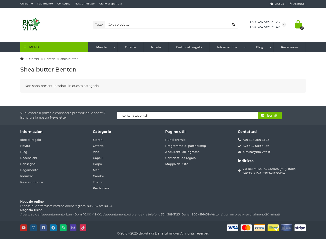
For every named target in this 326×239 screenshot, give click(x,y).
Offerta (130, 47)
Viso (96, 152)
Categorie (102, 132)
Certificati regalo (189, 47)
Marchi (101, 47)
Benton (49, 59)
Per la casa (101, 188)
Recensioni (289, 47)
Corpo (97, 164)
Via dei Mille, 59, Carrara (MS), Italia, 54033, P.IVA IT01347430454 (269, 171)
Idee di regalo (30, 139)
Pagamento (45, 3)
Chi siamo (26, 3)
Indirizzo (26, 176)
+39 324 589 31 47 (255, 146)
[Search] (172, 24)
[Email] (187, 115)
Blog (259, 47)
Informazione (227, 47)
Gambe (98, 176)
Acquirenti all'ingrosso (182, 152)
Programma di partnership (185, 146)
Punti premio (175, 139)
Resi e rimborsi (31, 182)
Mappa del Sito (176, 164)
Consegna (63, 3)
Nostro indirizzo (85, 3)
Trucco (98, 182)
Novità (156, 47)
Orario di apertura (110, 3)
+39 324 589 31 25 (256, 139)
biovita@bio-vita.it (256, 152)
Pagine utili (176, 132)
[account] (297, 3)
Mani (96, 170)
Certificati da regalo (180, 158)
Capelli (98, 158)
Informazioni (32, 132)
